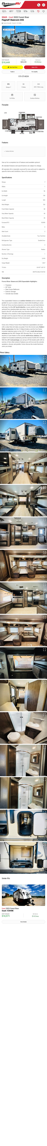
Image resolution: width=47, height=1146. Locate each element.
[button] (4, 896)
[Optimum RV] (11, 5)
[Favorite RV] (42, 30)
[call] (39, 5)
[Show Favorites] (43, 11)
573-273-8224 (23, 76)
